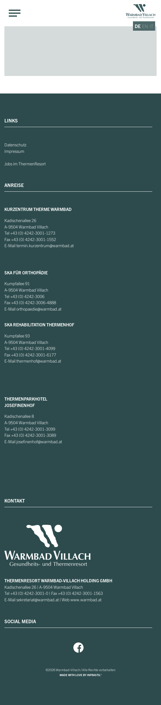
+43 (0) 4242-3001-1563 (80, 593)
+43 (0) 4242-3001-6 (30, 354)
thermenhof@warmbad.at (38, 360)
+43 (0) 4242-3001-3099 (32, 429)
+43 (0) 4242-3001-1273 (32, 232)
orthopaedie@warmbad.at (38, 308)
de (138, 26)
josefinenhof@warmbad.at (39, 441)
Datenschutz (15, 144)
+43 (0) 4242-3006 (27, 296)
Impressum (14, 151)
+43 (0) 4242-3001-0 (29, 593)
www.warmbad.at (85, 599)
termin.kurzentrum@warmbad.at (45, 245)
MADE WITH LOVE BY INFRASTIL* (81, 675)
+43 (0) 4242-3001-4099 (32, 348)
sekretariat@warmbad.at (37, 599)
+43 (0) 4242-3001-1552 (33, 239)
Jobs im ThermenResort (25, 163)
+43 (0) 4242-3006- (29, 302)
